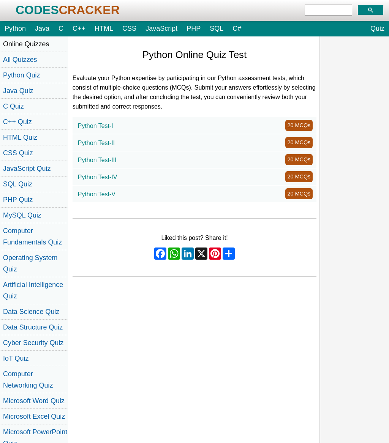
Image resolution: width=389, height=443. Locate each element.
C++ (79, 28)
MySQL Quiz (22, 215)
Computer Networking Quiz (28, 379)
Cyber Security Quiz (33, 343)
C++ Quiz (17, 122)
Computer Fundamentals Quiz (32, 236)
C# (236, 28)
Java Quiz (18, 91)
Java (42, 28)
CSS (129, 28)
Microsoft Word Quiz (34, 401)
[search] (328, 10)
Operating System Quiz (30, 263)
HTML (104, 28)
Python (15, 28)
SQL (216, 28)
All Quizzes (20, 59)
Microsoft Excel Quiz (34, 416)
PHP (194, 28)
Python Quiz (21, 75)
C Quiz (13, 106)
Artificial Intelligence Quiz (33, 290)
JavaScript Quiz (27, 168)
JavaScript (161, 28)
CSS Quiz (18, 153)
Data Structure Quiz (33, 327)
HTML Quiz (20, 137)
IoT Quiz (15, 358)
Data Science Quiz (31, 311)
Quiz (377, 28)
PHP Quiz (18, 199)
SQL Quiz (17, 184)
